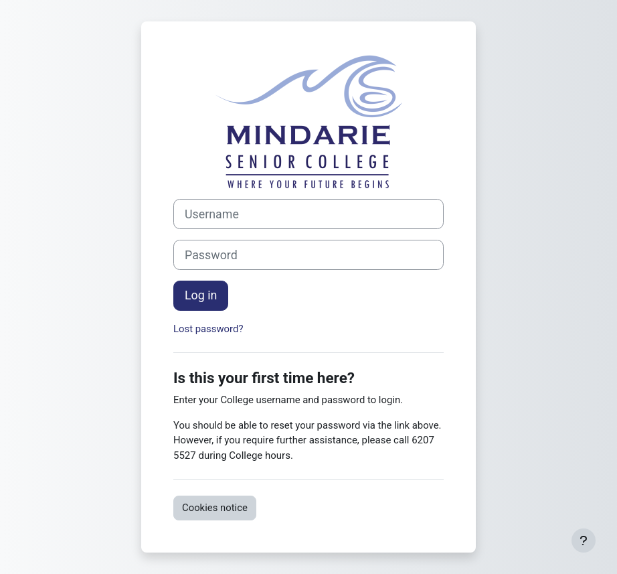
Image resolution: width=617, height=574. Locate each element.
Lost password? (208, 329)
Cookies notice (215, 508)
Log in (201, 295)
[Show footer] (583, 540)
